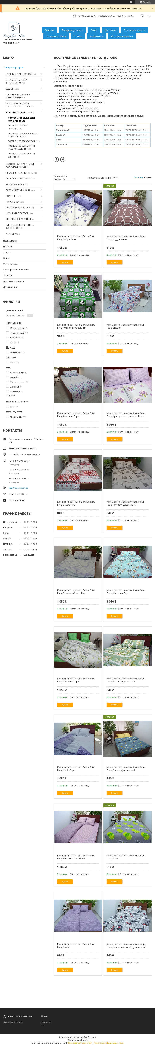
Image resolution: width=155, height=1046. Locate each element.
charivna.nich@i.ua (18, 494)
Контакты (110, 30)
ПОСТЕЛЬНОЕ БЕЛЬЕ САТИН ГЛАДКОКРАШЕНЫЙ (21, 147)
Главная (49, 30)
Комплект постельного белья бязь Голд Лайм (126, 857)
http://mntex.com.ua (18, 487)
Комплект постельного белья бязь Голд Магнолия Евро (126, 592)
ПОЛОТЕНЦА (12, 201)
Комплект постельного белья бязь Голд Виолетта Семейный (76, 857)
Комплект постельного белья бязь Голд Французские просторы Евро (126, 415)
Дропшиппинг (10, 286)
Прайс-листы (10, 240)
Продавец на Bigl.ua (78, 1040)
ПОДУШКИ (11, 195)
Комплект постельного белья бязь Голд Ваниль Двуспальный (126, 769)
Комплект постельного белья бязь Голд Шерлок (126, 326)
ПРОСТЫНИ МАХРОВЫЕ (19, 178)
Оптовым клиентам (122, 36)
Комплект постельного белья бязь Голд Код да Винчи (126, 238)
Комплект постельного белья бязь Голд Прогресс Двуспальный (126, 503)
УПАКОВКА (12, 233)
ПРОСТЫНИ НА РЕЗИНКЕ (19, 172)
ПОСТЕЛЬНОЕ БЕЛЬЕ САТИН (21, 141)
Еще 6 (12, 395)
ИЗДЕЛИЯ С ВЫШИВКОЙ (19, 74)
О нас (94, 30)
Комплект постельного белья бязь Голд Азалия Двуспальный (126, 680)
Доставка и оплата (134, 30)
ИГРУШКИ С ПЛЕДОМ (17, 213)
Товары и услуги (71, 30)
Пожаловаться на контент (80, 1043)
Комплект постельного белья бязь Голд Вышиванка (76, 503)
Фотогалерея (10, 263)
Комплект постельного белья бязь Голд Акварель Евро (76, 415)
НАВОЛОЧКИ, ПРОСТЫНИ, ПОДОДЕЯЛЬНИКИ (20, 165)
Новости (7, 246)
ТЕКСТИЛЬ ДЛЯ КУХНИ (18, 207)
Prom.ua (92, 1037)
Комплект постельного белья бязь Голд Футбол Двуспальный (76, 326)
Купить (65, 262)
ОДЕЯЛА (10, 88)
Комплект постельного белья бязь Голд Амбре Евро (76, 238)
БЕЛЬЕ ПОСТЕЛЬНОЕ (17, 112)
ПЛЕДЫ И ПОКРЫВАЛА (18, 190)
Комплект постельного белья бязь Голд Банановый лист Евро (76, 592)
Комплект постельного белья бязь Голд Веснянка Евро (76, 680)
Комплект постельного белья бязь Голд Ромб (76, 946)
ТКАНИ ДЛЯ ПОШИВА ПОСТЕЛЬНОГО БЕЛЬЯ (18, 105)
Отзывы (7, 275)
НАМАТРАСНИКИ (15, 184)
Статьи (78, 36)
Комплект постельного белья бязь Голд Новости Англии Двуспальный (126, 946)
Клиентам (95, 36)
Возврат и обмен (56, 36)
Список (148, 177)
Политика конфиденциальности (109, 1043)
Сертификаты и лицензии (16, 269)
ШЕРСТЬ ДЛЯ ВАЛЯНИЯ (18, 219)
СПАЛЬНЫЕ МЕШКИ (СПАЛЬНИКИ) (16, 81)
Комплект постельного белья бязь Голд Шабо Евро (76, 769)
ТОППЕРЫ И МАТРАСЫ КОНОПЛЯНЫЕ (18, 96)
